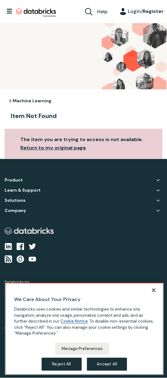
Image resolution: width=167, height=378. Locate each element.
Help (102, 11)
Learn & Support (23, 190)
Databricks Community (36, 13)
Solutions (15, 200)
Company (15, 210)
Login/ (146, 11)
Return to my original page (53, 147)
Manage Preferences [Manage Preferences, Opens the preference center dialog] (82, 354)
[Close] (154, 296)
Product (14, 180)
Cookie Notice (74, 327)
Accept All (107, 369)
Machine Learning (32, 101)
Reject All (61, 369)
